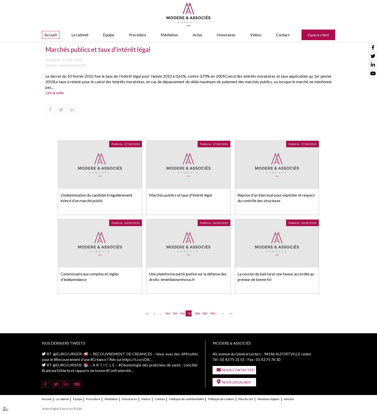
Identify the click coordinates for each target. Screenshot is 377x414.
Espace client (318, 34)
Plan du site (246, 399)
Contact (282, 34)
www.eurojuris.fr (73, 65)
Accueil (50, 34)
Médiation (169, 34)
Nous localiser (236, 382)
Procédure (137, 34)
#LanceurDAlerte (56, 370)
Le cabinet (79, 34)
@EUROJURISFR (67, 354)
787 (189, 313)
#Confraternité (118, 370)
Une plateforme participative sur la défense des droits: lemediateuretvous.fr (187, 277)
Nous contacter (238, 370)
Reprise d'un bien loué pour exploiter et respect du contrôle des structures (276, 198)
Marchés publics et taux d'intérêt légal (180, 195)
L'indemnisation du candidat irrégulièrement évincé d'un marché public (96, 198)
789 (204, 313)
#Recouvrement (67, 359)
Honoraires (226, 34)
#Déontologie (130, 365)
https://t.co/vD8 (135, 359)
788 (197, 313)
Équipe (108, 34)
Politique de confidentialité (186, 399)
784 (167, 313)
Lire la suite (54, 92)
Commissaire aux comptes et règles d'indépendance (90, 277)
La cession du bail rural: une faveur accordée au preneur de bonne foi (276, 277)
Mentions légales (269, 399)
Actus (197, 34)
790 (212, 313)
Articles (289, 399)
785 (174, 313)
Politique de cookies (221, 399)
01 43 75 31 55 (232, 359)
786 (182, 313)
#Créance (98, 359)
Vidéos (256, 34)
